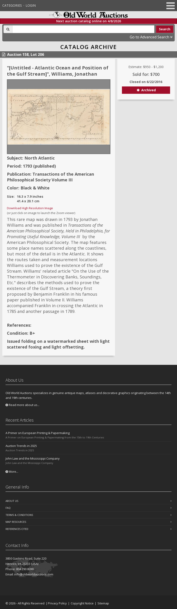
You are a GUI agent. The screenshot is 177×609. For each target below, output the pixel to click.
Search (164, 29)
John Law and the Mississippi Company (33, 458)
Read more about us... (22, 405)
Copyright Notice (82, 603)
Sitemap (103, 603)
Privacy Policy (57, 603)
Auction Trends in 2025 (21, 446)
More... (12, 471)
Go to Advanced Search (151, 37)
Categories (12, 5)
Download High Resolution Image (30, 208)
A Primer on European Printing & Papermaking (38, 433)
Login (31, 5)
